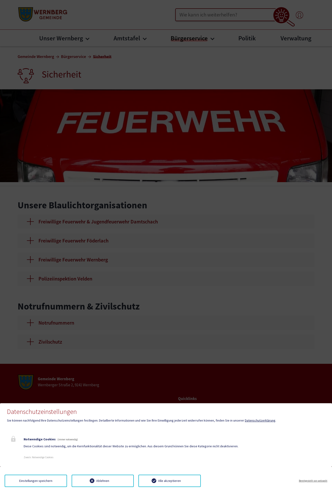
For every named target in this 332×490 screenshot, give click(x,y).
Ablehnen (102, 481)
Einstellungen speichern (35, 481)
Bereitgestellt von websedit (313, 480)
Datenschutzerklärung (260, 420)
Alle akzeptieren (169, 481)
